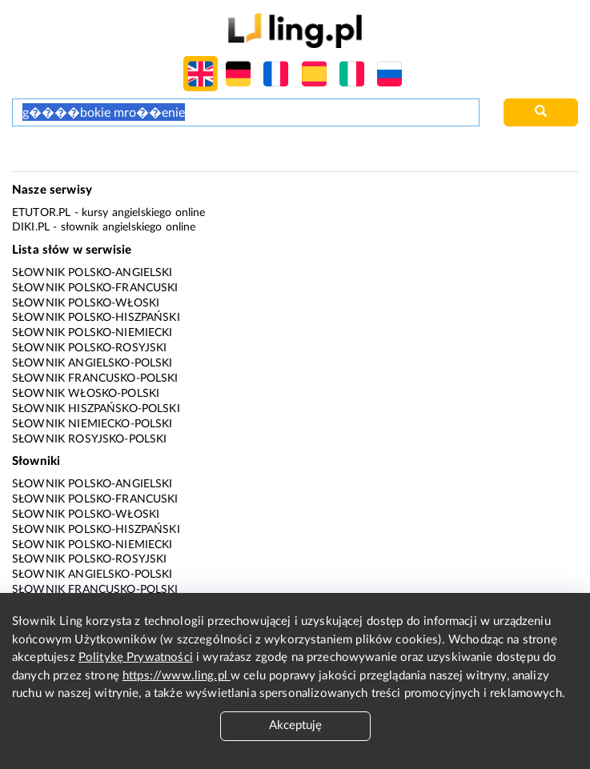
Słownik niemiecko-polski (92, 424)
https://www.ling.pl (176, 676)
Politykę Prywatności (135, 657)
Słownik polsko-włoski (85, 303)
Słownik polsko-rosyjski (89, 348)
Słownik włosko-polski (85, 393)
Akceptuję (295, 725)
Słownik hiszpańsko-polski (96, 409)
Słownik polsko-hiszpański (96, 317)
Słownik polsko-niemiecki (92, 332)
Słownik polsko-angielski (92, 272)
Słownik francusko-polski (95, 378)
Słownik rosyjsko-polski (89, 439)
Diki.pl (31, 227)
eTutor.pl (41, 212)
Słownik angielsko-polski (92, 363)
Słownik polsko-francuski (95, 288)
